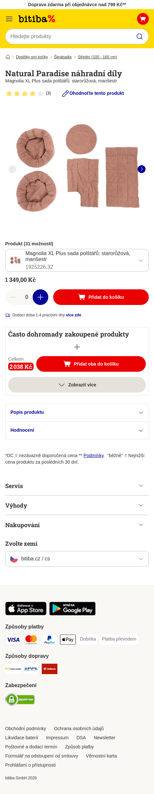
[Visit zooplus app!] (26, 613)
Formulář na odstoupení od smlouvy (41, 755)
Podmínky (93, 455)
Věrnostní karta (101, 755)
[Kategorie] (9, 18)
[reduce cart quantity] (13, 297)
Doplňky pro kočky (32, 57)
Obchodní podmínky (25, 728)
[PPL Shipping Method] (31, 670)
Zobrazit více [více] (77, 385)
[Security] (20, 700)
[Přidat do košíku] (101, 297)
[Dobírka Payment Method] (88, 639)
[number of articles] (27, 297)
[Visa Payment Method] (13, 640)
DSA (81, 737)
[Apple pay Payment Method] (68, 640)
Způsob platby (79, 746)
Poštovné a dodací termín (31, 746)
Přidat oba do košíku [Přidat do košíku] (99, 364)
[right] (142, 169)
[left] (12, 169)
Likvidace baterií (21, 737)
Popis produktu (77, 412)
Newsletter (104, 737)
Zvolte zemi (21, 543)
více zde (73, 315)
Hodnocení (77, 430)
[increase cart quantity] (40, 297)
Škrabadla (62, 57)
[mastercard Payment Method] (31, 640)
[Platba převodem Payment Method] (119, 639)
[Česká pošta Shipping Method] (13, 670)
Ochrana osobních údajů (79, 728)
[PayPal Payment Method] (49, 640)
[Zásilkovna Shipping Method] (49, 670)
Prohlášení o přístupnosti (30, 765)
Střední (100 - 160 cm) (97, 57)
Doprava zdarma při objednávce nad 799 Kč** (77, 4)
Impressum (57, 737)
